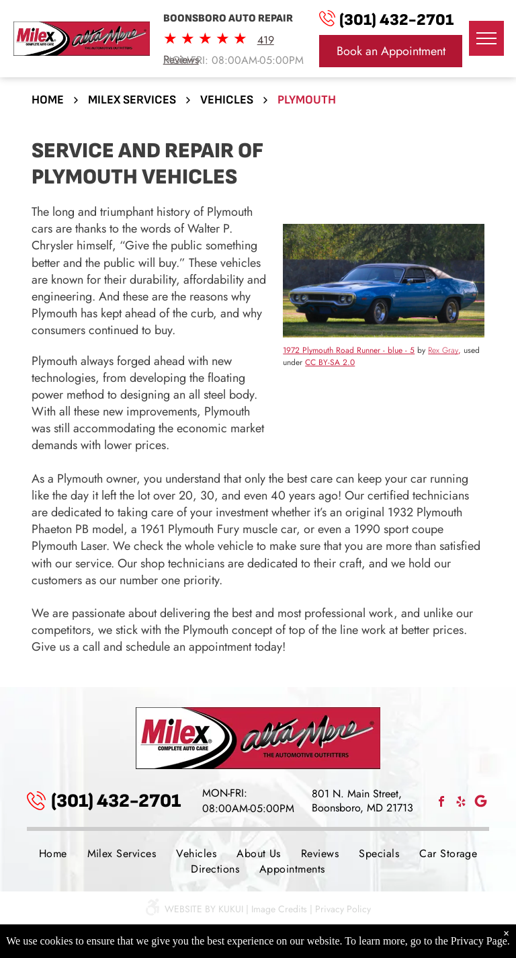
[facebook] (441, 803)
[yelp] (461, 803)
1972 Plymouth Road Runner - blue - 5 (349, 350)
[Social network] (480, 803)
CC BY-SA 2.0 (330, 362)
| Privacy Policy (340, 909)
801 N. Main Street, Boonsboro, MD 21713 (362, 800)
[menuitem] (53, 853)
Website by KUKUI (204, 909)
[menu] (486, 38)
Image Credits (279, 909)
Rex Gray (443, 350)
